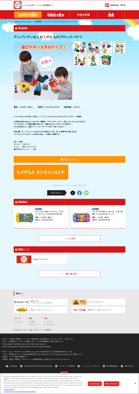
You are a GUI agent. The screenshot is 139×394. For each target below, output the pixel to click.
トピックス (18, 322)
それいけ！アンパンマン (23, 21)
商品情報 (38, 21)
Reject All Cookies (111, 384)
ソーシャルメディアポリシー (90, 366)
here (5, 378)
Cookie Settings (94, 384)
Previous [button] (17, 71)
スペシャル (34, 324)
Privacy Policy (9, 389)
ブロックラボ (50, 324)
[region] (69, 383)
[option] (43, 71)
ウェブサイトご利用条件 (67, 366)
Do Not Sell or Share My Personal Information (38, 366)
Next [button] (69, 71)
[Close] (135, 383)
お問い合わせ (128, 366)
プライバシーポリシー (63, 354)
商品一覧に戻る (71, 274)
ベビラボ (49, 322)
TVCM (33, 322)
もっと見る (71, 238)
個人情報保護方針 (112, 366)
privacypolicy (13, 366)
